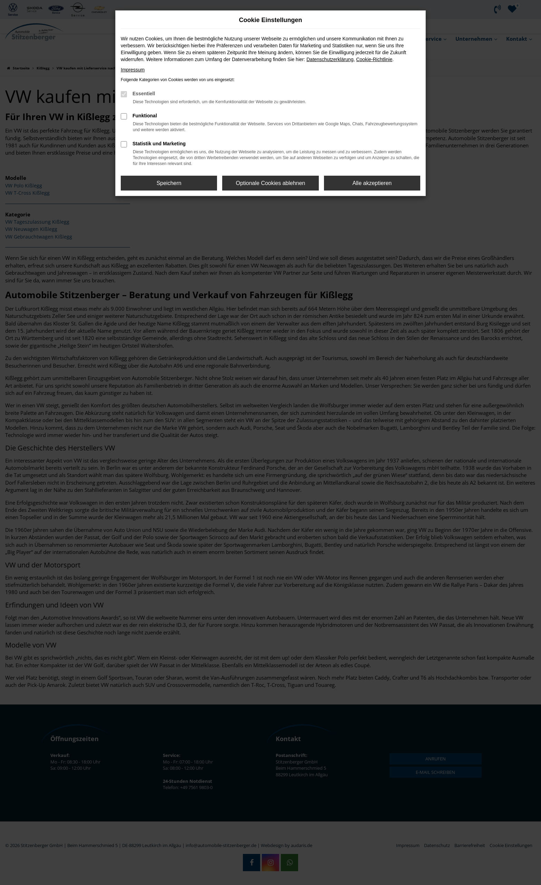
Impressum (133, 69)
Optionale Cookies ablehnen (270, 183)
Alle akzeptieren (372, 183)
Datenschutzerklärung (329, 59)
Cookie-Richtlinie (374, 59)
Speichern (169, 183)
